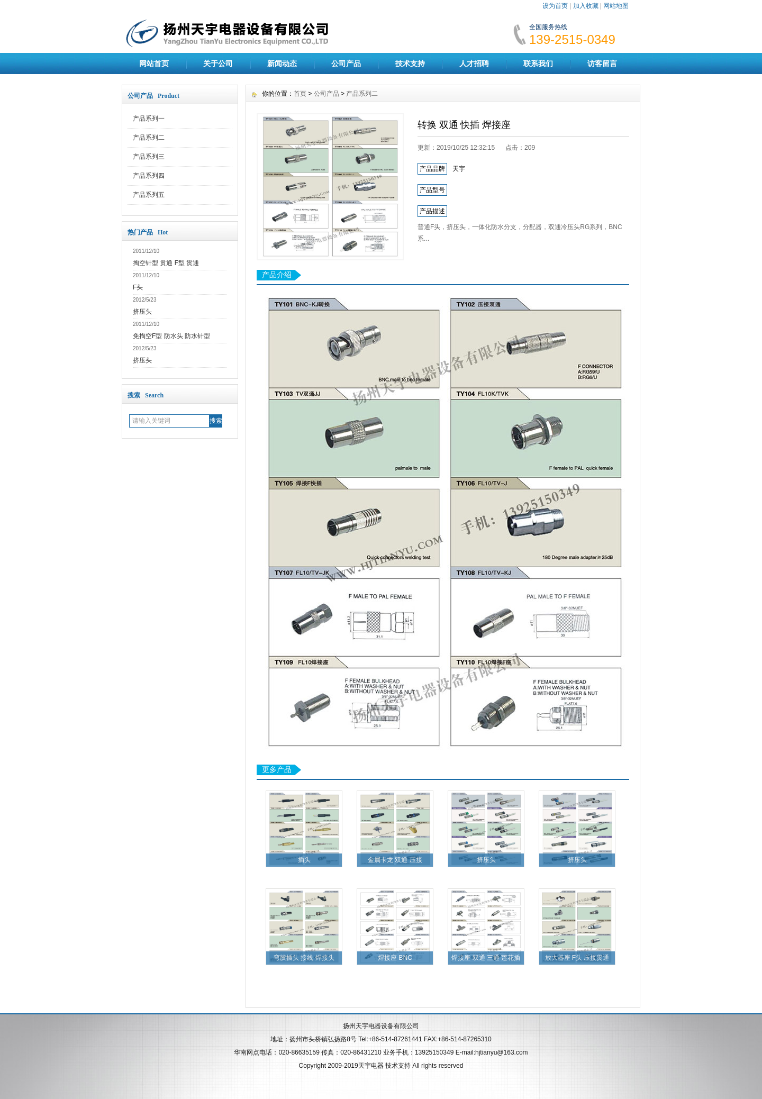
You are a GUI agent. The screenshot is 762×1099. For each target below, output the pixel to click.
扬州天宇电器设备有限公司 (381, 1026)
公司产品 (346, 63)
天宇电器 (371, 1065)
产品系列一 (149, 118)
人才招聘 (474, 63)
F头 (138, 287)
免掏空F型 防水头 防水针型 (171, 336)
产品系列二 (149, 137)
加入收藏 (585, 6)
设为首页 (555, 6)
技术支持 (410, 63)
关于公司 (218, 63)
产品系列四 (149, 175)
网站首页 (154, 63)
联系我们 (538, 63)
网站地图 (616, 6)
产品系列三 (149, 156)
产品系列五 (149, 194)
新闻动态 (282, 63)
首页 (300, 93)
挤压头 (142, 311)
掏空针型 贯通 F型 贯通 (166, 263)
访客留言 (602, 63)
